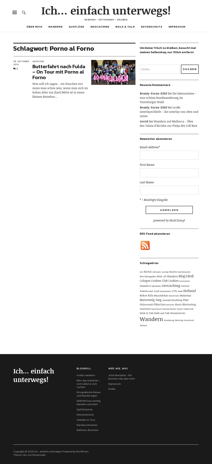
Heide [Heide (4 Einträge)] (180, 291)
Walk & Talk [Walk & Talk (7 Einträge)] (146, 313)
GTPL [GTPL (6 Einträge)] (174, 291)
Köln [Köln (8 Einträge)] (150, 295)
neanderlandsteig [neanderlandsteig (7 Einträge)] (172, 300)
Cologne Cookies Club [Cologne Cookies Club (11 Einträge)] (154, 281)
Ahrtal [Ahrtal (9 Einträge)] (148, 271)
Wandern (55, 27)
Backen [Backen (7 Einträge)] (173, 271)
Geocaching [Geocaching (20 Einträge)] (171, 285)
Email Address (150, 147)
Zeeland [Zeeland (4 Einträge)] (143, 325)
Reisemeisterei (85, 415)
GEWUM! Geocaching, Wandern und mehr (89, 402)
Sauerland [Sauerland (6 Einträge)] (145, 308)
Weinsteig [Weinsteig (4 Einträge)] (179, 320)
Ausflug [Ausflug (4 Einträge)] (165, 272)
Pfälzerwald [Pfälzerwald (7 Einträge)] (146, 304)
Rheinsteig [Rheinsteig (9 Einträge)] (189, 304)
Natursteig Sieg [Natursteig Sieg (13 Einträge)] (151, 300)
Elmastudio (39, 455)
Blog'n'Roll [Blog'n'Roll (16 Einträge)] (186, 276)
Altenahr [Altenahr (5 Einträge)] (156, 271)
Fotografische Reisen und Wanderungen (89, 394)
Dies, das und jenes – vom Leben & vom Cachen (88, 384)
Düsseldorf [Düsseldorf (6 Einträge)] (145, 285)
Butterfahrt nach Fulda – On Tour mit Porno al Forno (58, 72)
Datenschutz (151, 27)
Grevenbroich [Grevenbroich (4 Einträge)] (165, 291)
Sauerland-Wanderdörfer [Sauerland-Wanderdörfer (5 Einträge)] (163, 308)
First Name (147, 165)
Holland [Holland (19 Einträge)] (189, 290)
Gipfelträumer (85, 409)
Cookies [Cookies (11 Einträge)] (173, 281)
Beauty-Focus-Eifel (153, 93)
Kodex (111, 389)
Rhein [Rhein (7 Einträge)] (178, 304)
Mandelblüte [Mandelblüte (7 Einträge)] (161, 295)
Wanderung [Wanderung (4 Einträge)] (169, 320)
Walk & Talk (125, 27)
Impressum (176, 27)
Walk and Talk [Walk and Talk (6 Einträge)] (162, 313)
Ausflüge (76, 27)
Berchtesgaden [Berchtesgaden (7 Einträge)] (148, 276)
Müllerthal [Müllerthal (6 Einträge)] (185, 295)
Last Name (147, 182)
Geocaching (99, 27)
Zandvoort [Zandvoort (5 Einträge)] (189, 320)
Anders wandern (86, 375)
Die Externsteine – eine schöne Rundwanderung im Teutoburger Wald (168, 97)
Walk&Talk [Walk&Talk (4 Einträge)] (188, 309)
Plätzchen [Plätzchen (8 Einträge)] (160, 304)
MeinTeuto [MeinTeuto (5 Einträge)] (174, 295)
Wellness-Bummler (87, 430)
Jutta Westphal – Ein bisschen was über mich (121, 377)
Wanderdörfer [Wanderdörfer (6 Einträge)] (177, 313)
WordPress (82, 451)
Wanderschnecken (87, 425)
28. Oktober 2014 (21, 63)
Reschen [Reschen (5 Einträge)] (170, 304)
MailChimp (177, 220)
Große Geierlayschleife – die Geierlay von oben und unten (169, 111)
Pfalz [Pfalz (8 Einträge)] (186, 300)
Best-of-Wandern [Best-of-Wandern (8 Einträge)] (167, 276)
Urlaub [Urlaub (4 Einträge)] (180, 309)
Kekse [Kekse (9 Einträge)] (143, 295)
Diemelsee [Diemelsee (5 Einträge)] (184, 280)
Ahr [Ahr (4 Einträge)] (141, 272)
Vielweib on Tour (86, 420)
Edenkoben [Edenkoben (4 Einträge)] (156, 286)
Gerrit (144, 121)
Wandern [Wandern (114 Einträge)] (151, 318)
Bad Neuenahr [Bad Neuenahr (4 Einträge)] (184, 272)
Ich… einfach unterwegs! (106, 10)
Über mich (34, 27)
